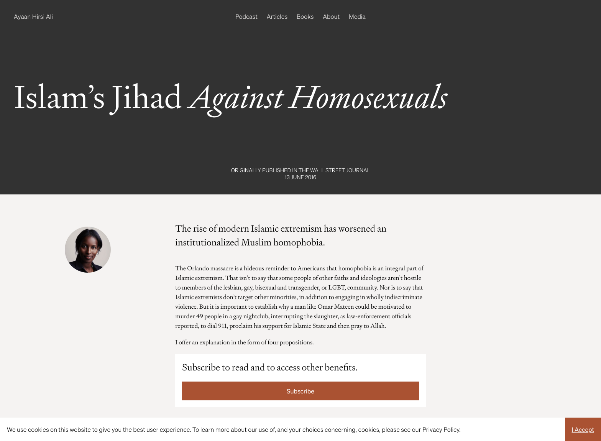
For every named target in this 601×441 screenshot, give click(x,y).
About (331, 16)
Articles (277, 16)
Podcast (246, 16)
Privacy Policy (440, 429)
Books (305, 16)
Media (357, 16)
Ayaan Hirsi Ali (33, 16)
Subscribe (300, 391)
